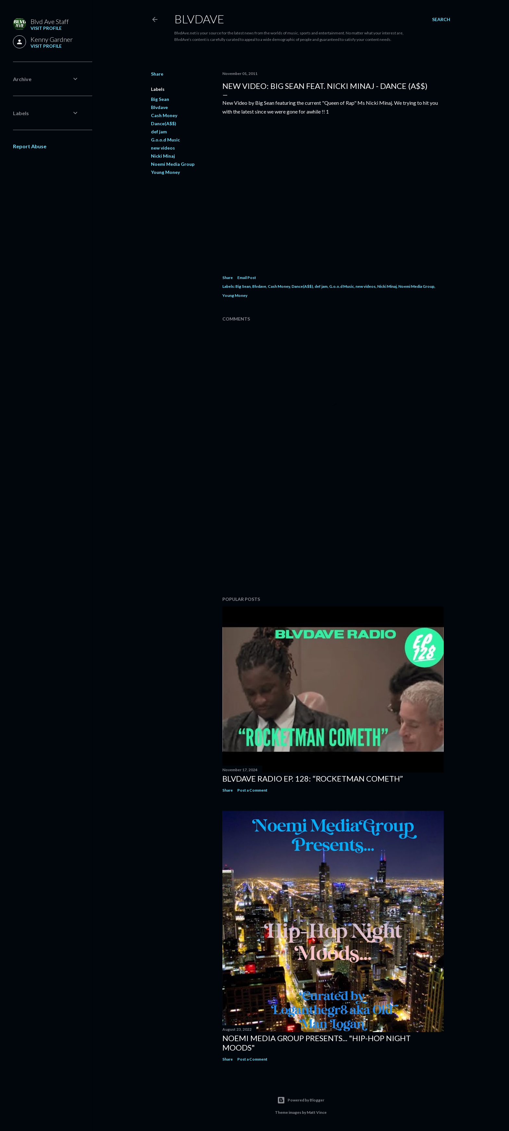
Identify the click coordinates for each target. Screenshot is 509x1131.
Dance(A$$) (163, 123)
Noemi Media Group (172, 164)
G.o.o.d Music (165, 139)
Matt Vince (317, 1112)
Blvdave (159, 107)
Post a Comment (252, 790)
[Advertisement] (333, 534)
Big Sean (160, 99)
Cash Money (164, 115)
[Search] (441, 19)
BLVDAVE (199, 19)
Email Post (246, 277)
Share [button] (157, 74)
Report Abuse (29, 146)
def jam (159, 131)
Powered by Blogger (300, 1100)
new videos (163, 148)
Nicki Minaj (163, 156)
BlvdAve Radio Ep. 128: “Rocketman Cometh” (312, 778)
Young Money (165, 172)
